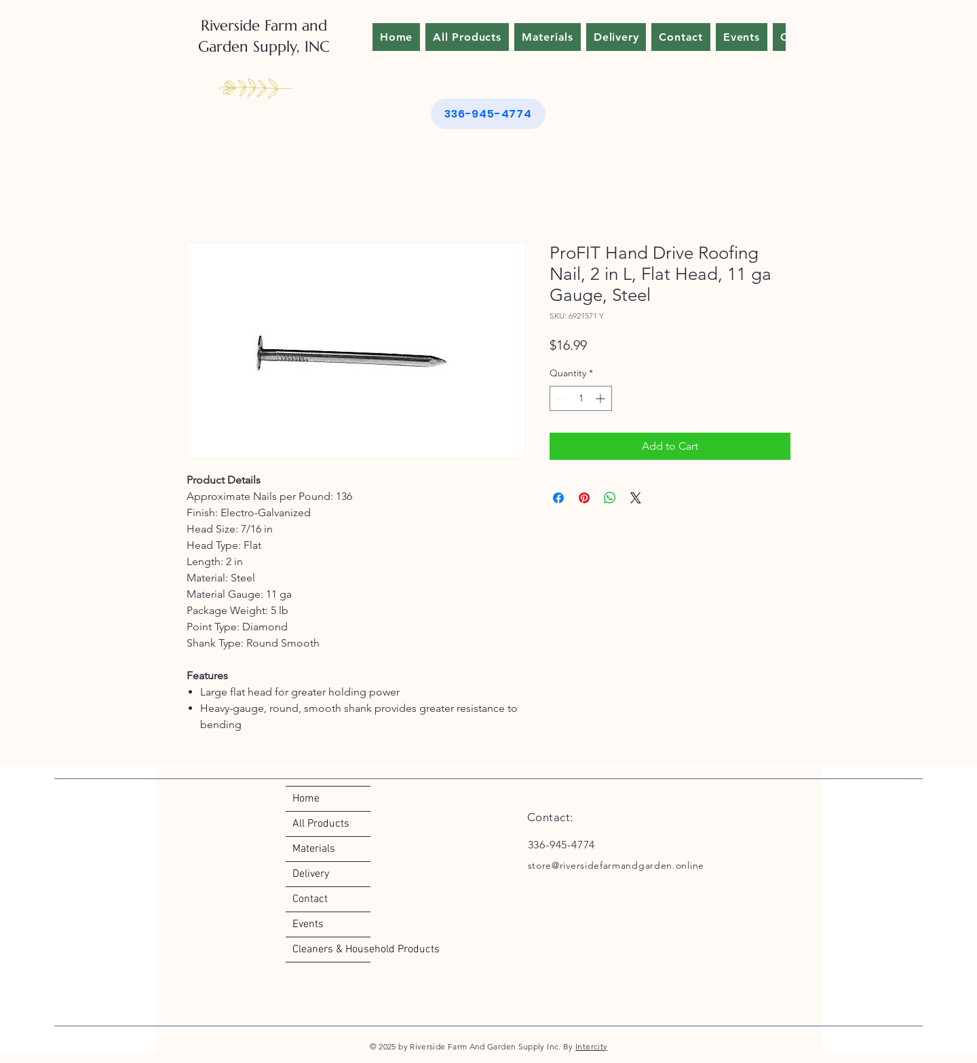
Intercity (591, 1046)
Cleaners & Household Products (331, 949)
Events (308, 924)
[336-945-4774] (488, 113)
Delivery (310, 874)
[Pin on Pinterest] (584, 498)
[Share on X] (636, 498)
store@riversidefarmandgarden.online (616, 865)
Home (306, 799)
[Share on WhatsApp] (610, 498)
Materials (313, 849)
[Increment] (601, 398)
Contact (310, 899)
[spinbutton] (581, 398)
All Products (320, 824)
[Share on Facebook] (558, 498)
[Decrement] (560, 398)
